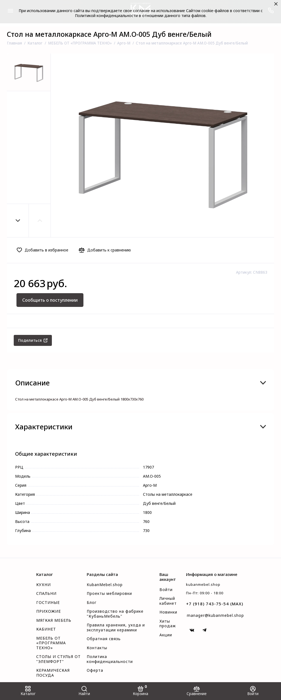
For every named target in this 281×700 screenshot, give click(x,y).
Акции (165, 634)
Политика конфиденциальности (110, 659)
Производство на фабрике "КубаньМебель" (115, 614)
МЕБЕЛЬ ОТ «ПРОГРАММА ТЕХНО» (51, 643)
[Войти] (253, 691)
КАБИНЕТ (46, 629)
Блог (92, 602)
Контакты (97, 647)
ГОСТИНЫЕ (48, 602)
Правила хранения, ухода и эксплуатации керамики (116, 627)
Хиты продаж (167, 624)
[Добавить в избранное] (44, 250)
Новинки (168, 612)
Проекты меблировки (109, 593)
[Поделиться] (33, 340)
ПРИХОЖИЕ (48, 611)
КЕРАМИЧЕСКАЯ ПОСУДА (53, 673)
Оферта (95, 670)
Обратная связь (104, 638)
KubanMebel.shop (105, 584)
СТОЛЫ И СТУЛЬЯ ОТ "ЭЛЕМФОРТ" (58, 659)
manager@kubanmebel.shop (215, 615)
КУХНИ (43, 584)
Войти (166, 589)
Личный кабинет (168, 601)
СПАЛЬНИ (46, 593)
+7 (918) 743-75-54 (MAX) (214, 603)
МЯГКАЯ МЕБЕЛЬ (53, 620)
